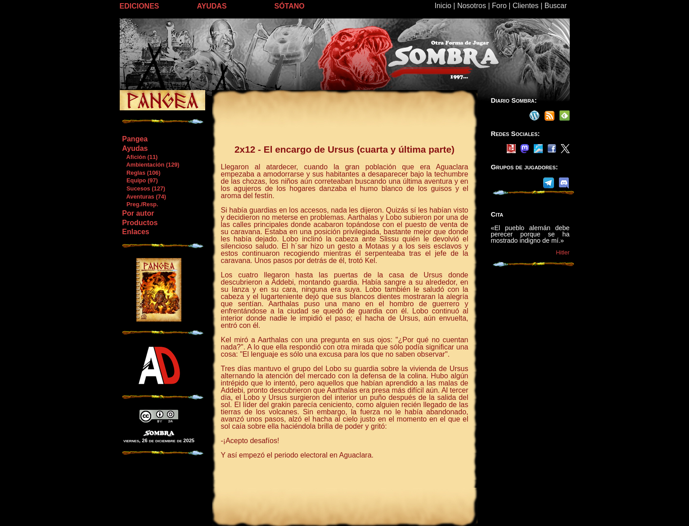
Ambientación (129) (150, 164)
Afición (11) (140, 157)
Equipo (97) (140, 180)
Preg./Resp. (140, 204)
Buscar (556, 5)
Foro (499, 5)
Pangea (135, 139)
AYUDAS (212, 6)
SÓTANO (290, 6)
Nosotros (471, 5)
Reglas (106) (141, 172)
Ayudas (135, 148)
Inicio (443, 5)
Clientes (526, 5)
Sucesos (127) (143, 188)
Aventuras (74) (144, 196)
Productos (140, 223)
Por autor (138, 213)
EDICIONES (139, 6)
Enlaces (135, 232)
